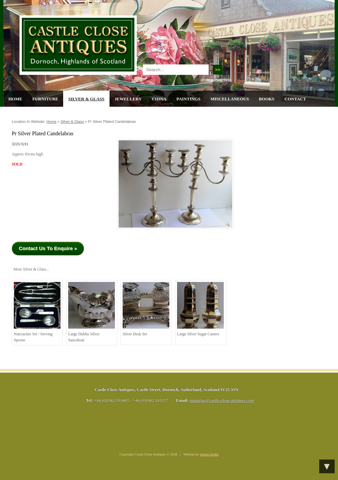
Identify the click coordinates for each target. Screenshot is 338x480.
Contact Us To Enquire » (48, 248)
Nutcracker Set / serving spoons (37, 312)
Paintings (188, 98)
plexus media (209, 454)
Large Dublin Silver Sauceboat (91, 312)
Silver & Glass (86, 98)
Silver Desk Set (146, 309)
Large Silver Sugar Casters (200, 309)
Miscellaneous (229, 98)
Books (266, 98)
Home (15, 98)
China (159, 98)
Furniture (45, 98)
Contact (295, 98)
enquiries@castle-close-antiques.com (221, 400)
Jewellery (128, 98)
